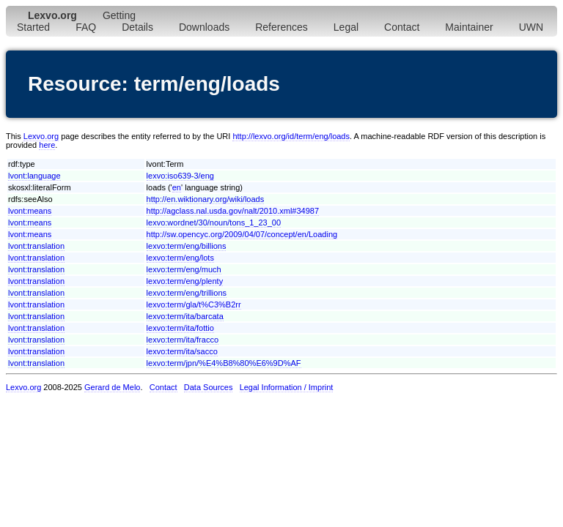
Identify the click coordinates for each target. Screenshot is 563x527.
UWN (531, 27)
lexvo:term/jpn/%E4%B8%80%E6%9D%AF (224, 363)
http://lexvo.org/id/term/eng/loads (291, 136)
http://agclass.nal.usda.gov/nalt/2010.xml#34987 (233, 210)
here (47, 145)
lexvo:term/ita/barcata (185, 316)
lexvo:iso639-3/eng (180, 175)
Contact (401, 27)
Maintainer (469, 27)
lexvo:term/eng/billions (187, 246)
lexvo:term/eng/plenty (185, 281)
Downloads (204, 27)
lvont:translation (36, 246)
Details (137, 27)
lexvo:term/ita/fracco (182, 339)
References (281, 27)
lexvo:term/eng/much (184, 269)
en (176, 187)
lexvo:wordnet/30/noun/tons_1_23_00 (214, 222)
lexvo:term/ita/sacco (182, 351)
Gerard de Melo (112, 387)
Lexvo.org (41, 136)
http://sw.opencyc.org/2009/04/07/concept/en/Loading (242, 234)
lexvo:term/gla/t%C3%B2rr (194, 304)
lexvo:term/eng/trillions (187, 292)
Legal (346, 27)
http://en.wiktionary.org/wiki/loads (206, 199)
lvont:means (29, 210)
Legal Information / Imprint (287, 387)
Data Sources (208, 387)
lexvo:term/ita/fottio (180, 328)
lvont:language (34, 175)
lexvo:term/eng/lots (180, 257)
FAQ (86, 27)
